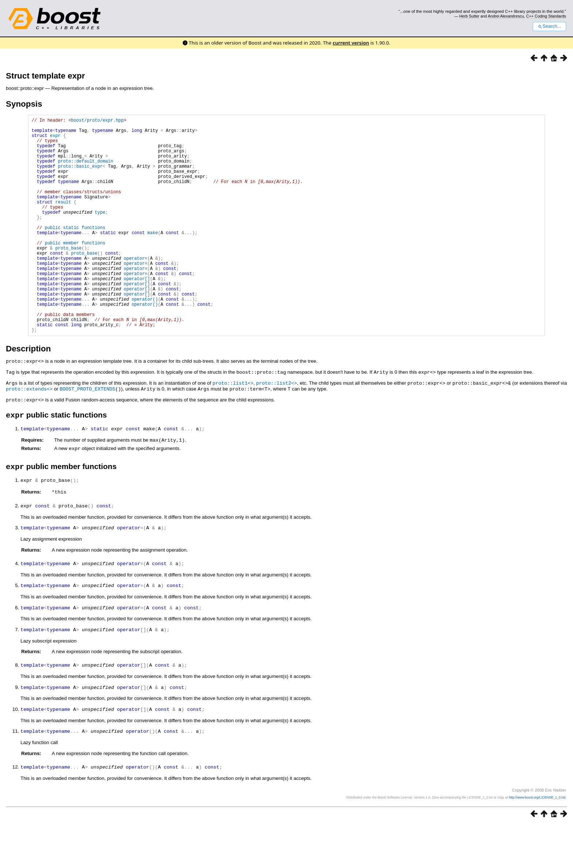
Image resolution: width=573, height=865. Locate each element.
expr (55, 140)
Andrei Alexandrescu (506, 16)
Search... (549, 26)
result (63, 220)
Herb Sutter (469, 16)
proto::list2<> (276, 428)
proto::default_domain (85, 171)
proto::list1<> (232, 428)
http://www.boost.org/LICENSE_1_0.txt (537, 838)
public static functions (75, 251)
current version (351, 42)
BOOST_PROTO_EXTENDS (87, 433)
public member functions (75, 270)
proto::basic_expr (80, 177)
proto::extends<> (29, 433)
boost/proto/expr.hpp (97, 121)
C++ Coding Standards (546, 16)
